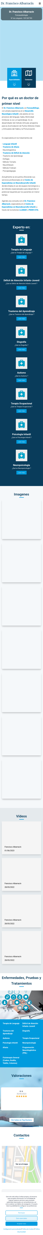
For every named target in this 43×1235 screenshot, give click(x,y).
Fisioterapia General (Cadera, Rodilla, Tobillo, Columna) (11, 1060)
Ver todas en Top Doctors (21, 1120)
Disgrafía (26, 1031)
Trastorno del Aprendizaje (8, 1032)
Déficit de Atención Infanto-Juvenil (30, 1024)
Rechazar (21, 1213)
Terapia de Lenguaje (11, 1023)
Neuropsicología (29, 1043)
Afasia (5, 1047)
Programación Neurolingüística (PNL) (29, 1050)
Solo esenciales (21, 1218)
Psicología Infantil (10, 1043)
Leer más (21, 257)
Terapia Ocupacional (30, 1038)
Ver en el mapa (22, 1164)
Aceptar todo (21, 1224)
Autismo (6, 1038)
